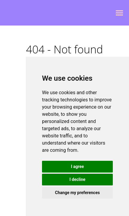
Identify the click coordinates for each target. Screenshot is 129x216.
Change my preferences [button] (77, 192)
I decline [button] (77, 179)
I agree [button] (77, 166)
